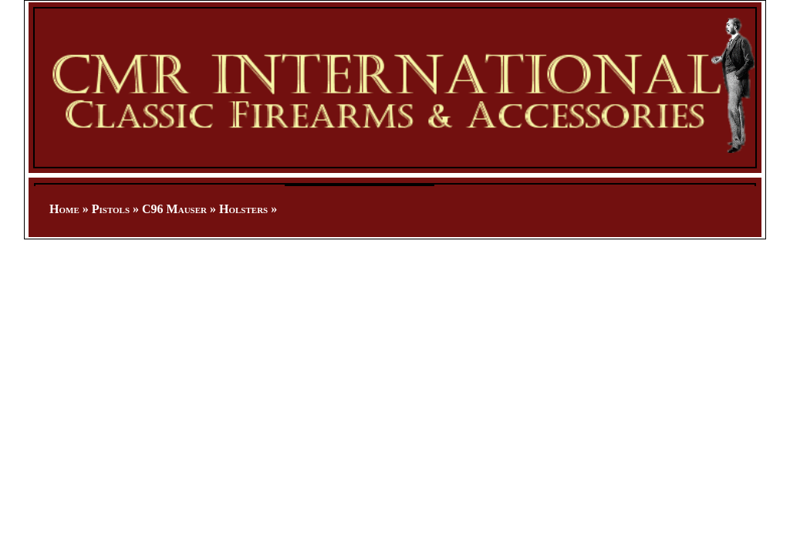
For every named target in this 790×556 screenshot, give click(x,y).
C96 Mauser (174, 208)
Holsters (243, 208)
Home (64, 208)
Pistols (111, 208)
